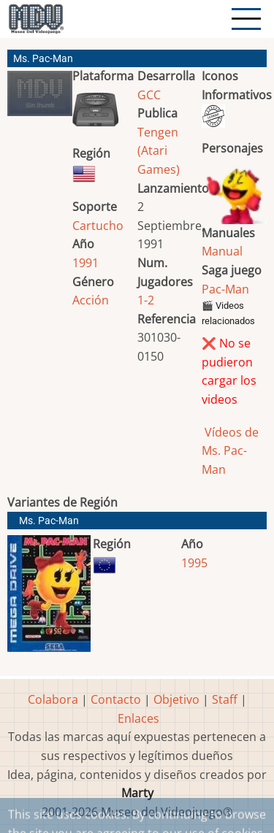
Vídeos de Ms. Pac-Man (230, 450)
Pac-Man (225, 289)
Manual (222, 251)
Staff (224, 699)
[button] (39, 99)
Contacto (116, 699)
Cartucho (97, 226)
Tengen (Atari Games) (158, 150)
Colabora (53, 699)
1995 (194, 563)
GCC (149, 95)
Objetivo (176, 699)
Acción (90, 300)
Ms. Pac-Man (49, 521)
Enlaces (138, 718)
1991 (85, 263)
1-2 (145, 300)
